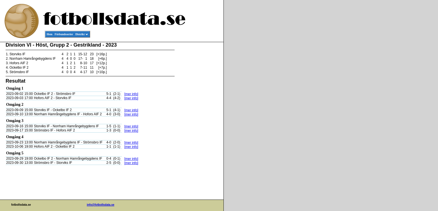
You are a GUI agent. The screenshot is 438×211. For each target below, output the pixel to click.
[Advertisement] (198, 127)
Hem (50, 34)
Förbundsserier (64, 34)
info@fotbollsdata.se (101, 204)
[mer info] (131, 94)
